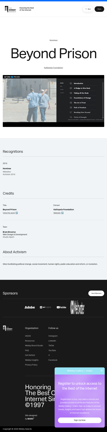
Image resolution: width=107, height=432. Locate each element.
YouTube (52, 351)
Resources (30, 341)
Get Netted (30, 355)
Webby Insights (31, 360)
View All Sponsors (96, 293)
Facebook (52, 360)
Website (57, 213)
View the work (9, 213)
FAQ (27, 351)
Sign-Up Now (79, 420)
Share (99, 9)
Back (88, 9)
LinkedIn (52, 341)
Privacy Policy (31, 365)
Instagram (53, 336)
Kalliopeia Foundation (53, 68)
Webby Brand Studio (34, 346)
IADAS (28, 336)
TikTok (51, 346)
